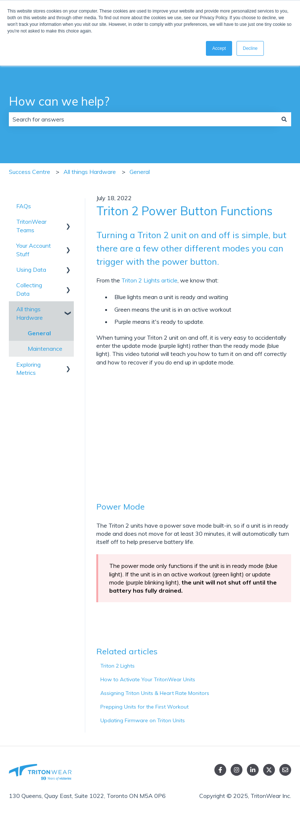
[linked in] (253, 770)
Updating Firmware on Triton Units (142, 720)
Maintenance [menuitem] (45, 348)
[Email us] (285, 770)
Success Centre (29, 171)
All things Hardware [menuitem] (29, 313)
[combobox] (143, 119)
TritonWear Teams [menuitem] (31, 225)
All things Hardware (89, 171)
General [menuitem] (39, 333)
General (140, 171)
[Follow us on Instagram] (236, 770)
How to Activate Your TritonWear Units (147, 679)
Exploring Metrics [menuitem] (28, 368)
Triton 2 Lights (117, 665)
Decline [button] (250, 48)
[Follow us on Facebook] (220, 770)
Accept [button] (219, 48)
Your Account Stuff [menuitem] (33, 249)
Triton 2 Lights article (148, 280)
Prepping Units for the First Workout (144, 706)
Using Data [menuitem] (31, 269)
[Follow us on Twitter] (269, 770)
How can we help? (59, 101)
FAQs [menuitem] (23, 206)
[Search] (284, 119)
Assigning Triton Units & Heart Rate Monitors (154, 693)
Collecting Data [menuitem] (29, 289)
